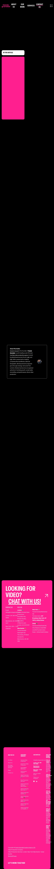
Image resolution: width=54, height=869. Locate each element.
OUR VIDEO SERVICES (23, 755)
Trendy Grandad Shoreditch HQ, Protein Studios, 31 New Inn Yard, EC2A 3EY (48, 766)
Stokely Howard (14, 351)
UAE (28, 357)
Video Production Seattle (25, 793)
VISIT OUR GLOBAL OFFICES (48, 756)
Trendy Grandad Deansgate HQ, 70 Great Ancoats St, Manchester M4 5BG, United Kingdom (49, 781)
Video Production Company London (25, 776)
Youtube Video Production (24, 761)
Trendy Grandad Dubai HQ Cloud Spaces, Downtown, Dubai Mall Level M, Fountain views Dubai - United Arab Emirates (49, 834)
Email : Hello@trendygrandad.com (13, 611)
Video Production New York (25, 789)
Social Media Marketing (24, 768)
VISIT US (19, 607)
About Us (10, 762)
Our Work (10, 760)
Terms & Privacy (12, 856)
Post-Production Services (24, 781)
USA (11, 359)
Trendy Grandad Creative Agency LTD (25, 847)
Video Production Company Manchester (25, 785)
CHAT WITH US (36, 755)
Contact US (9, 607)
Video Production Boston (25, 804)
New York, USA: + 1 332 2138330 (12, 627)
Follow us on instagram (36, 778)
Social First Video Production (24, 764)
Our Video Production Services (10, 766)
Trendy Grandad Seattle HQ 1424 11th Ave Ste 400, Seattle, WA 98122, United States (48, 816)
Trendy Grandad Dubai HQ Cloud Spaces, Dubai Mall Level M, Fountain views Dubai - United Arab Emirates (40, 628)
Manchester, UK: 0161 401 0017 (13, 622)
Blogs (9, 770)
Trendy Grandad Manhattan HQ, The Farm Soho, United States (48, 799)
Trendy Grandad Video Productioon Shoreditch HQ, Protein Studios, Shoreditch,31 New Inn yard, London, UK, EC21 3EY (23, 618)
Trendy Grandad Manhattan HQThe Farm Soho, (39, 615)
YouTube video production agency (19, 355)
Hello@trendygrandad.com (39, 760)
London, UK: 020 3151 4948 (11, 617)
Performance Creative (24, 772)
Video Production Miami (25, 801)
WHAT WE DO (11, 755)
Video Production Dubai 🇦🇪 (25, 797)
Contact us (10, 772)
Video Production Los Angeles (25, 808)
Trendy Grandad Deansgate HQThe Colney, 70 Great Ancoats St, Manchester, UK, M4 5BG (23, 635)
